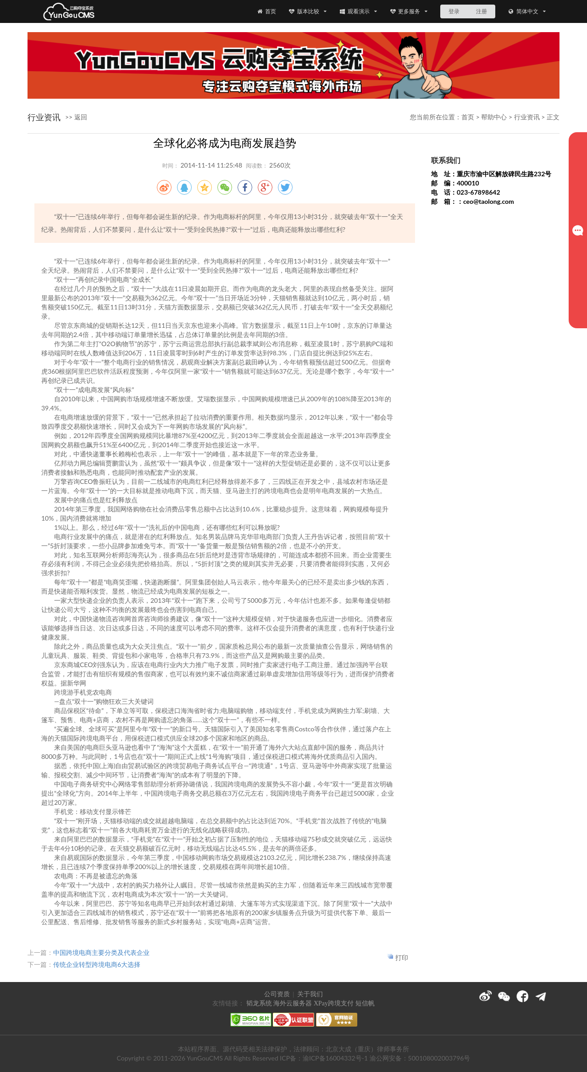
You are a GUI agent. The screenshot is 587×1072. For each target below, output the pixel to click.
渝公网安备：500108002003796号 (420, 1058)
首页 (266, 11)
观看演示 (358, 11)
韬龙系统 (259, 1003)
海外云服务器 (292, 1003)
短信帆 (365, 1003)
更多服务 (409, 11)
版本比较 (307, 11)
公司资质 (277, 994)
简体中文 (527, 11)
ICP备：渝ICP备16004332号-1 (324, 1058)
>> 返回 (76, 117)
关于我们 (310, 994)
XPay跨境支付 (334, 1003)
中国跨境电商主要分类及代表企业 (101, 952)
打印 (401, 957)
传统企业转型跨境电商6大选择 (96, 964)
